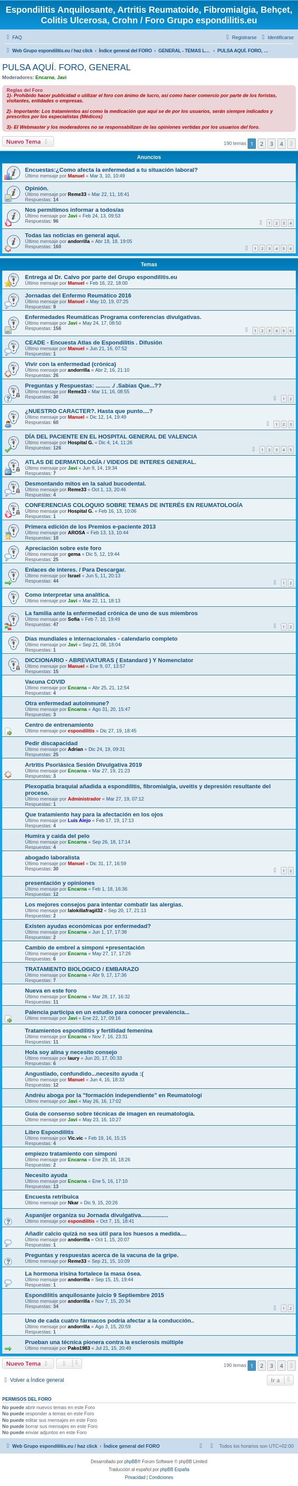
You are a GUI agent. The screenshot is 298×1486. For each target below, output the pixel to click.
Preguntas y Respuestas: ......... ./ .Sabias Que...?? (93, 385)
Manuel (76, 175)
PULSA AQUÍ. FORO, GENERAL (66, 67)
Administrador (84, 798)
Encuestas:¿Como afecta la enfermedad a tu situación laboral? (111, 170)
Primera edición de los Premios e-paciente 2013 (90, 526)
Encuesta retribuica (51, 1196)
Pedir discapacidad (51, 743)
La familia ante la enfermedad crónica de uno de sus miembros (111, 613)
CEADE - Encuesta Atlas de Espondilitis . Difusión (93, 342)
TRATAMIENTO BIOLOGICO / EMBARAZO (82, 969)
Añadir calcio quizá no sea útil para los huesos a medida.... (106, 1233)
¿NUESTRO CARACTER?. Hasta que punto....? (89, 411)
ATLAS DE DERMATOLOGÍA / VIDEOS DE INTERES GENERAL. (110, 462)
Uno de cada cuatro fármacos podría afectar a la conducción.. (109, 1320)
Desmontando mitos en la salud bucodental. (85, 483)
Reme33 (77, 194)
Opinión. (36, 188)
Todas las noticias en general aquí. (72, 235)
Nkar (73, 1202)
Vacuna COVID (45, 681)
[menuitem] (13, 37)
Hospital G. (80, 442)
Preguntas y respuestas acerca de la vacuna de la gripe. (101, 1255)
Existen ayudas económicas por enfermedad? (88, 926)
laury (73, 1058)
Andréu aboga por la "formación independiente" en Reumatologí (113, 1095)
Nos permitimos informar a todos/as (74, 210)
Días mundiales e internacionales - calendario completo (101, 638)
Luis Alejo (79, 820)
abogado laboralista (52, 857)
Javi (61, 77)
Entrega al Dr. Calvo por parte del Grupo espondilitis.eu (101, 277)
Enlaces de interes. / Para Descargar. (75, 569)
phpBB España (174, 1469)
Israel (74, 575)
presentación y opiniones (60, 883)
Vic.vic (75, 1138)
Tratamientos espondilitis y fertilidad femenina (89, 1030)
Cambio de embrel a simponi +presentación (85, 947)
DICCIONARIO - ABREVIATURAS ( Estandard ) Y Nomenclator (109, 660)
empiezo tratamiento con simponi (71, 1153)
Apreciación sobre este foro (63, 548)
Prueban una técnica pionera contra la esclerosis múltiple (104, 1342)
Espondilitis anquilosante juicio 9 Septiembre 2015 (94, 1295)
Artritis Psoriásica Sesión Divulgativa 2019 (83, 764)
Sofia (74, 619)
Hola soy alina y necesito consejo (71, 1052)
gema (74, 554)
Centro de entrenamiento (59, 724)
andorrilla (79, 241)
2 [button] (261, 144)
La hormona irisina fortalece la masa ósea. (83, 1273)
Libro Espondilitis (49, 1132)
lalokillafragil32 (85, 910)
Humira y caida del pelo (57, 836)
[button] (291, 143)
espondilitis (81, 730)
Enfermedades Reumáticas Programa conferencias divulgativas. (113, 317)
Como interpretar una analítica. (67, 594)
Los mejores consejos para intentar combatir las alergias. (104, 904)
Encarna (44, 77)
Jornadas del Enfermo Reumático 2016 (78, 295)
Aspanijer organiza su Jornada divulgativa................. (96, 1215)
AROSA (76, 532)
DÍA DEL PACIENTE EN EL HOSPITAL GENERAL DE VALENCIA (111, 436)
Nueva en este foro (51, 990)
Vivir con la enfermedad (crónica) (70, 364)
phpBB (131, 1461)
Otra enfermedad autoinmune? (67, 703)
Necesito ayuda (46, 1175)
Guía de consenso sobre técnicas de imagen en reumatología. (110, 1113)
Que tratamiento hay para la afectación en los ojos (94, 814)
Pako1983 (79, 1348)
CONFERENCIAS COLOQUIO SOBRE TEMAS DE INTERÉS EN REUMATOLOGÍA (134, 505)
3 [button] (271, 144)
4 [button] (281, 144)
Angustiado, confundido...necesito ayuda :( (84, 1073)
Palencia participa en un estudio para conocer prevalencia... (107, 1012)
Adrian (75, 749)
